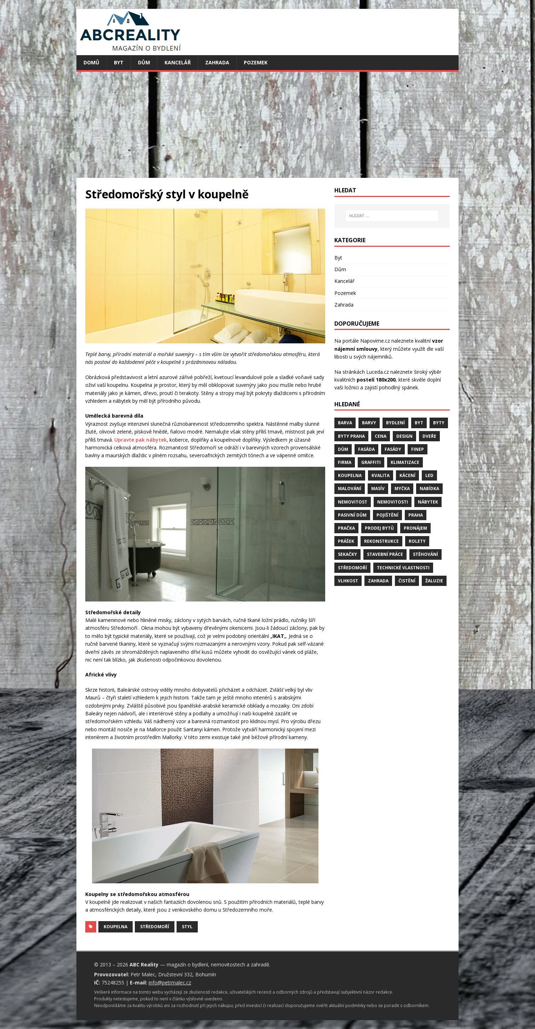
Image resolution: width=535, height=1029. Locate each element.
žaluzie (434, 581)
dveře (429, 436)
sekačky (347, 554)
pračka (346, 528)
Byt (118, 62)
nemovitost (352, 502)
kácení (407, 475)
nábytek (428, 502)
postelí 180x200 (376, 379)
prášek (346, 541)
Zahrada (217, 62)
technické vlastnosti (403, 568)
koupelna (115, 927)
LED (429, 475)
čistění (406, 581)
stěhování (425, 554)
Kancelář (178, 62)
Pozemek (256, 62)
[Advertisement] (267, 124)
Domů (91, 62)
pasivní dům (352, 515)
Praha (415, 515)
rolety (417, 541)
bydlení (395, 423)
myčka (402, 489)
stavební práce (385, 554)
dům (343, 449)
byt (419, 423)
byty (438, 423)
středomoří (154, 927)
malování (349, 489)
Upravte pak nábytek (140, 439)
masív (378, 489)
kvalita (381, 475)
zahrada (378, 581)
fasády (393, 449)
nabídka (429, 489)
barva (345, 423)
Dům (144, 62)
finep (417, 449)
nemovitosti (392, 502)
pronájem (415, 528)
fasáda (366, 449)
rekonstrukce (381, 541)
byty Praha (351, 436)
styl (187, 927)
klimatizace (405, 462)
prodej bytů (379, 528)
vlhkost (348, 581)
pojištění (387, 515)
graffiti (371, 462)
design (404, 436)
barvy (369, 423)
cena (380, 436)
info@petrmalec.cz (170, 982)
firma (344, 462)
